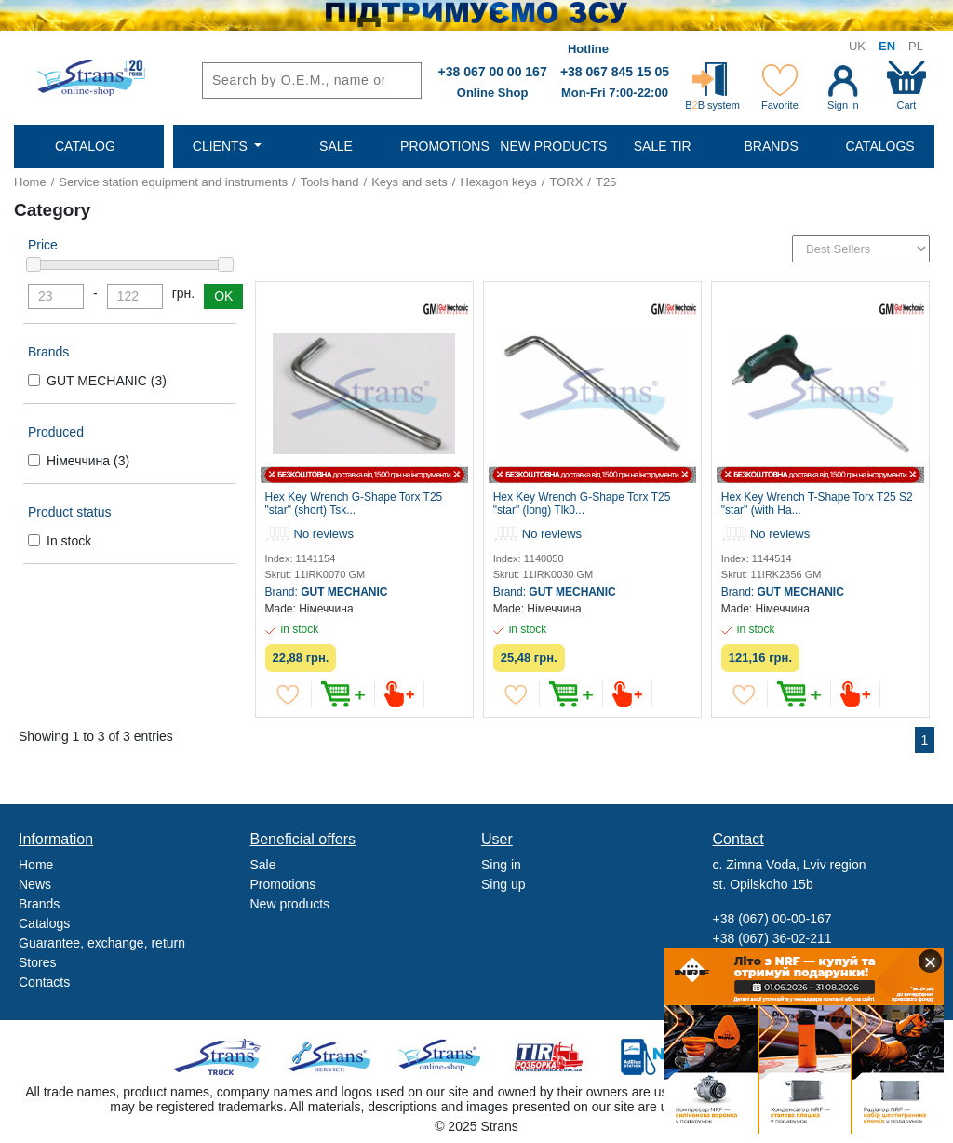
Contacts (44, 982)
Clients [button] (222, 146)
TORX (566, 182)
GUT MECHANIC (107, 380)
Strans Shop (440, 1057)
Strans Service (332, 1057)
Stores (37, 962)
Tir (549, 1057)
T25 (606, 182)
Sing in (501, 864)
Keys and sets (409, 182)
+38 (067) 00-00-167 (772, 918)
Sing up (503, 884)
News (35, 884)
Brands (39, 903)
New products (290, 903)
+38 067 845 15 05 (614, 71)
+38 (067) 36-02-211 (772, 938)
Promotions (283, 884)
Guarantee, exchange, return (102, 942)
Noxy (658, 1057)
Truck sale (223, 1057)
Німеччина (88, 460)
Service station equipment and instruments (173, 182)
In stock (69, 540)
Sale (263, 864)
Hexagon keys (498, 182)
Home (30, 182)
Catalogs (44, 923)
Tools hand (330, 182)
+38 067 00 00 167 (492, 71)
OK (223, 296)
